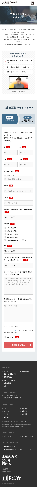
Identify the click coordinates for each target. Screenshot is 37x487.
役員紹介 (24, 411)
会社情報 (6, 417)
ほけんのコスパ (27, 436)
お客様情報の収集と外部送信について (12, 427)
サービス (6, 414)
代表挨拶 (24, 408)
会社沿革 (24, 414)
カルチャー (7, 411)
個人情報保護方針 (7, 421)
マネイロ (6, 436)
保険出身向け (8, 377)
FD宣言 (16, 421)
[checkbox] (18, 234)
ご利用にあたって (7, 424)
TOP (5, 408)
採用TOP (5, 371)
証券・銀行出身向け (10, 374)
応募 (5, 386)
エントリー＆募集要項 (9, 381)
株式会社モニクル (9, 446)
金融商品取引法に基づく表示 (22, 424)
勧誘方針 (23, 421)
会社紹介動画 (24, 371)
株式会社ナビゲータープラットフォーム (17, 450)
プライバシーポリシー (11, 330)
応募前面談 (7, 383)
